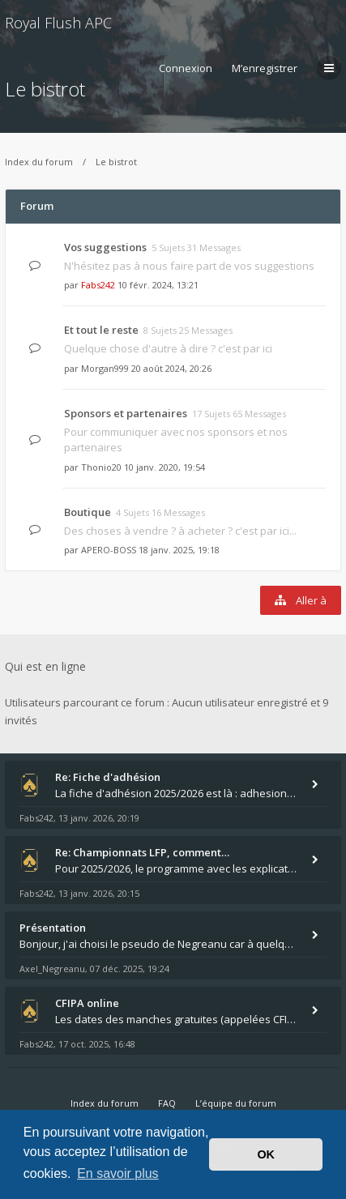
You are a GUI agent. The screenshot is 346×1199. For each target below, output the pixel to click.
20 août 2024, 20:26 (171, 368)
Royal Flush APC (58, 22)
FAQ (167, 1103)
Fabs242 (98, 285)
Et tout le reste (101, 329)
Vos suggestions (105, 247)
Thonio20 (101, 467)
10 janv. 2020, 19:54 (164, 467)
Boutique (87, 512)
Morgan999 (105, 368)
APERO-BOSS (108, 550)
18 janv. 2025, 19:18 (179, 550)
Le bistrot (116, 162)
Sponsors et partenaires (125, 413)
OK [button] (266, 1154)
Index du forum (39, 162)
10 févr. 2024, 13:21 (158, 285)
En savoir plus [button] (118, 1173)
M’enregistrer (264, 68)
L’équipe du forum (235, 1103)
